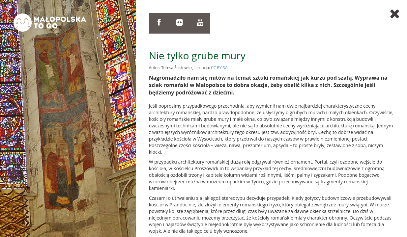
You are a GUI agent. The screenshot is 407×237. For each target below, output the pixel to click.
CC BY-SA (219, 67)
